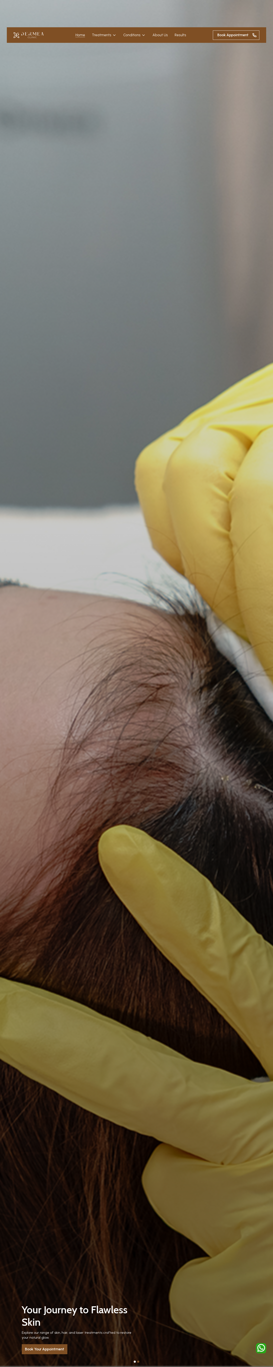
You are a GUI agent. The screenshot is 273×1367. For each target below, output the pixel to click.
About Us (160, 35)
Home (80, 35)
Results (180, 35)
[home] (29, 35)
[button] (104, 35)
